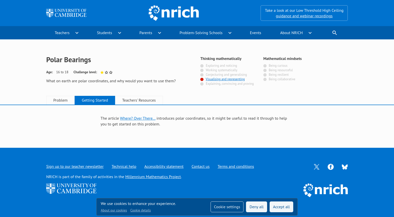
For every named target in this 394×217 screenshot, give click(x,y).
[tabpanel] (197, 121)
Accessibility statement (163, 166)
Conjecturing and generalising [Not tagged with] (226, 75)
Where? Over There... (138, 118)
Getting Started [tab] (95, 100)
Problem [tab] (60, 100)
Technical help (124, 166)
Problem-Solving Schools (201, 32)
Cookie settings (227, 206)
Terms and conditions (236, 166)
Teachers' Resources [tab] (139, 100)
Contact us (200, 166)
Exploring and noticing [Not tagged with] (221, 65)
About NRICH (291, 32)
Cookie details (140, 210)
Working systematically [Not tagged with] (221, 70)
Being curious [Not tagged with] (278, 65)
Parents (145, 32)
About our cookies (114, 210)
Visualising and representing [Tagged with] (225, 79)
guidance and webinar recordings (304, 15)
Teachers (62, 32)
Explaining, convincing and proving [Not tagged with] (230, 84)
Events (255, 32)
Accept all (281, 206)
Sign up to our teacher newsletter (75, 166)
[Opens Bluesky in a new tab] (345, 166)
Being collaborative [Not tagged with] (282, 79)
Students (104, 32)
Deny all (257, 206)
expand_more (77, 33)
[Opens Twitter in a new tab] (317, 166)
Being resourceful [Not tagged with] (281, 70)
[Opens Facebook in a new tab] (331, 166)
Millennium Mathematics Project (153, 176)
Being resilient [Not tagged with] (278, 75)
